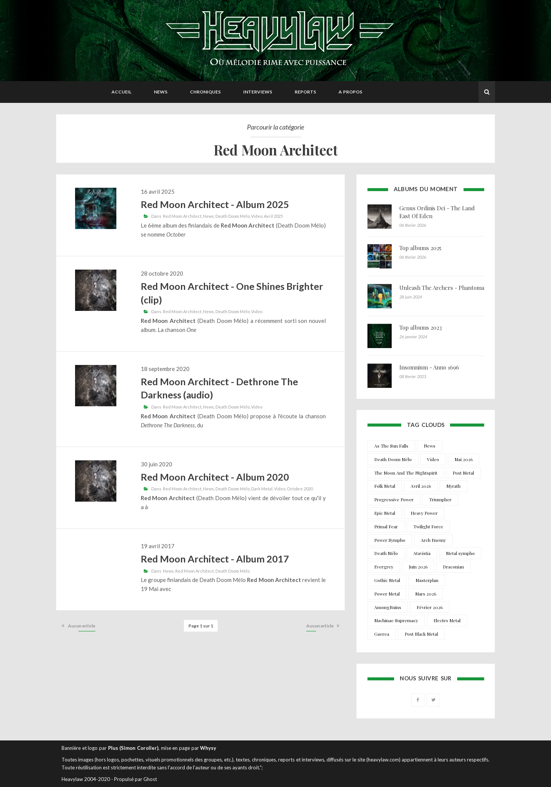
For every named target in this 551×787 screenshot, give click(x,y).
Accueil (121, 92)
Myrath (453, 486)
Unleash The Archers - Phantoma (441, 287)
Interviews (257, 92)
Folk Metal (384, 486)
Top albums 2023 (420, 327)
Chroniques (205, 92)
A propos (350, 92)
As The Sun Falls (391, 446)
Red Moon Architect (182, 216)
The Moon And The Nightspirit (405, 473)
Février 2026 (430, 607)
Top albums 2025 (420, 248)
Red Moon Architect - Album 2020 (215, 476)
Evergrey (383, 567)
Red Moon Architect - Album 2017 (215, 558)
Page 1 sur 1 (200, 626)
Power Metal (387, 594)
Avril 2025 (273, 216)
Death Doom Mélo (232, 216)
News (160, 92)
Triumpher (440, 499)
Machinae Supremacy (396, 620)
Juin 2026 (418, 567)
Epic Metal (384, 513)
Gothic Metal (387, 580)
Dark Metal (261, 488)
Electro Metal (447, 620)
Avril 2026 (421, 486)
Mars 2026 (425, 594)
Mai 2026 (464, 459)
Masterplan (427, 580)
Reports (305, 92)
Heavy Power (424, 513)
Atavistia (422, 553)
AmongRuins (387, 607)
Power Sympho (389, 540)
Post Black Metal (421, 634)
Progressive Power (394, 499)
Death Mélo (386, 553)
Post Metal (463, 473)
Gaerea (381, 634)
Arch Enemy (433, 540)
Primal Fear (386, 526)
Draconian (453, 567)
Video (256, 216)
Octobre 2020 (300, 488)
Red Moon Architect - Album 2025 (215, 204)
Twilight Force (428, 526)
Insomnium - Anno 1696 (429, 367)
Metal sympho (460, 553)
